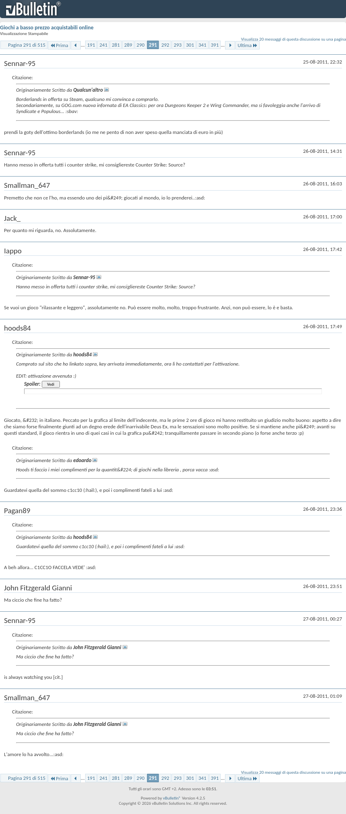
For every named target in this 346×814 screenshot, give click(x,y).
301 (190, 45)
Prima (59, 45)
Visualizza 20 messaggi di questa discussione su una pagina (293, 39)
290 (141, 45)
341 (203, 45)
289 (128, 45)
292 (165, 45)
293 (178, 45)
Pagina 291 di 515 (26, 45)
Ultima (247, 45)
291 (153, 45)
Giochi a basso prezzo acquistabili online (47, 27)
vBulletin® (172, 798)
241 (103, 45)
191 (91, 45)
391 (215, 45)
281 (116, 45)
